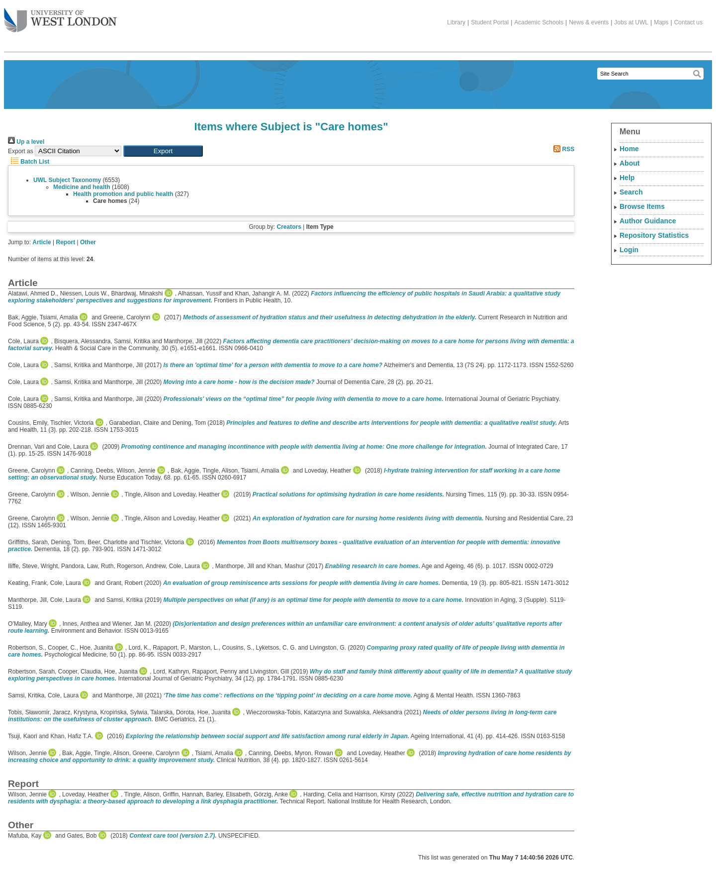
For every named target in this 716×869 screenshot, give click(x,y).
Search (631, 192)
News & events (589, 22)
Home (629, 149)
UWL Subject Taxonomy (67, 180)
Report (66, 242)
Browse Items (642, 206)
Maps (661, 22)
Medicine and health (81, 187)
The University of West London (60, 16)
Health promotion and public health (123, 194)
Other (88, 242)
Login (629, 250)
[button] (163, 151)
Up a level (26, 141)
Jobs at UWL (631, 22)
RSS (562, 149)
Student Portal (490, 22)
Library (456, 22)
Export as (20, 151)
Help (627, 178)
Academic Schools (538, 22)
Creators (288, 226)
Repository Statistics (654, 235)
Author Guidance (648, 221)
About (629, 163)
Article (41, 242)
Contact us (688, 22)
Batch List (28, 161)
